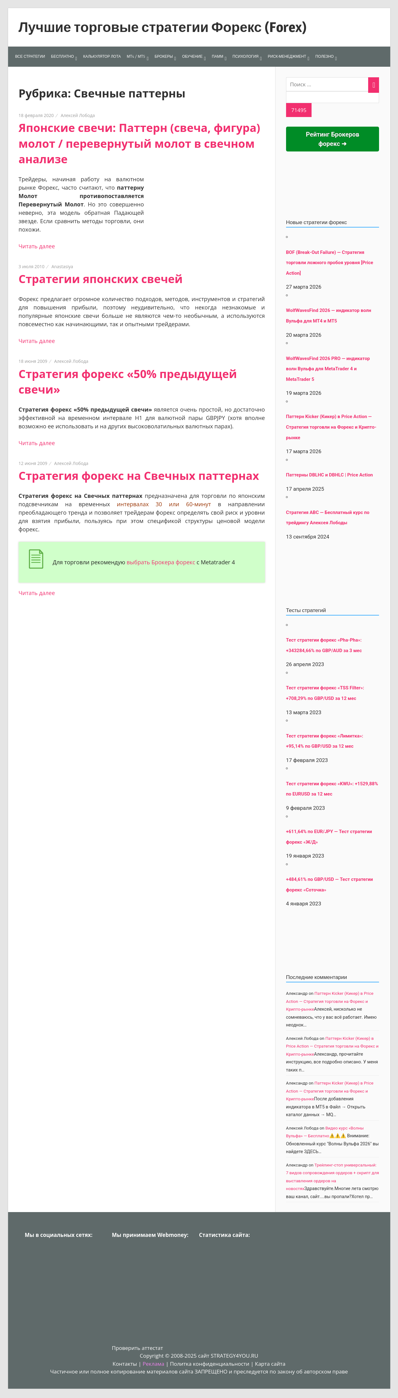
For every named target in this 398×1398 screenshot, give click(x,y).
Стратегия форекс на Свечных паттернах (139, 475)
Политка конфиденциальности (209, 1363)
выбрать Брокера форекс (161, 562)
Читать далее (37, 246)
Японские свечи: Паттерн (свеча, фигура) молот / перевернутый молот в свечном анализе (139, 143)
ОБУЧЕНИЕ (192, 56)
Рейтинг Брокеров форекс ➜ (332, 139)
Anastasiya (62, 266)
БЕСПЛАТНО (62, 56)
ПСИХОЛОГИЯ (246, 56)
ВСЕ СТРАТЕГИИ (30, 56)
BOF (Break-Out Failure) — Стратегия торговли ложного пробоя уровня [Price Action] (329, 263)
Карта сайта (270, 1363)
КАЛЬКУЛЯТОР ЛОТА (102, 56)
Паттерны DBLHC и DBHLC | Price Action (329, 475)
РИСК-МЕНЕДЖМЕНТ (287, 56)
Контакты (125, 1363)
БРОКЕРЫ (164, 56)
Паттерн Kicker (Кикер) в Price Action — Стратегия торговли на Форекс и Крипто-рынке (331, 427)
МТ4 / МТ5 (136, 56)
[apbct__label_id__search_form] (332, 97)
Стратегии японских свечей (101, 278)
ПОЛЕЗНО (324, 56)
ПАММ (217, 56)
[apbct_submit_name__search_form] (299, 110)
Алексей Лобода (78, 115)
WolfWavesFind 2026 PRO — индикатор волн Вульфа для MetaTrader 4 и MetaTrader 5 (328, 369)
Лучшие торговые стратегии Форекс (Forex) (163, 27)
